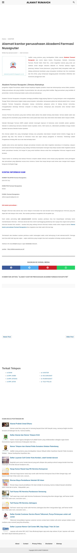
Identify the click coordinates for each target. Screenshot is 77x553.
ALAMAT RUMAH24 (38, 2)
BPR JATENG (12, 378)
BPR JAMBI (12, 375)
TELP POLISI (47, 381)
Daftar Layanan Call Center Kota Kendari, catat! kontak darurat (34, 458)
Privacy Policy (37, 543)
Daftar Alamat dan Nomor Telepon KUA (25, 435)
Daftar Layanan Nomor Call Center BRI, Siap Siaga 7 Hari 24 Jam (34, 527)
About (17, 543)
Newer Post (7, 337)
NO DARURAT (47, 375)
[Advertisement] (38, 21)
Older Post (69, 337)
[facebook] (11, 268)
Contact (25, 543)
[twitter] (29, 268)
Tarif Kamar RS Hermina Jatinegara (23, 503)
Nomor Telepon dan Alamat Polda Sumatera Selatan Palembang (34, 446)
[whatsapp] (66, 268)
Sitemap (59, 543)
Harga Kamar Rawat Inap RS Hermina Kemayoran (29, 469)
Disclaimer (49, 543)
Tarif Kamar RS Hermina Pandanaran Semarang (28, 491)
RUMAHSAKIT (47, 378)
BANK (10, 372)
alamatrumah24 (12, 53)
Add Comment (24, 53)
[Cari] (74, 3)
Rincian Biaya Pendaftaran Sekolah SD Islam (27, 480)
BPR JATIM (12, 381)
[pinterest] (47, 268)
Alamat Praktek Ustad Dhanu (21, 424)
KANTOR (46, 372)
